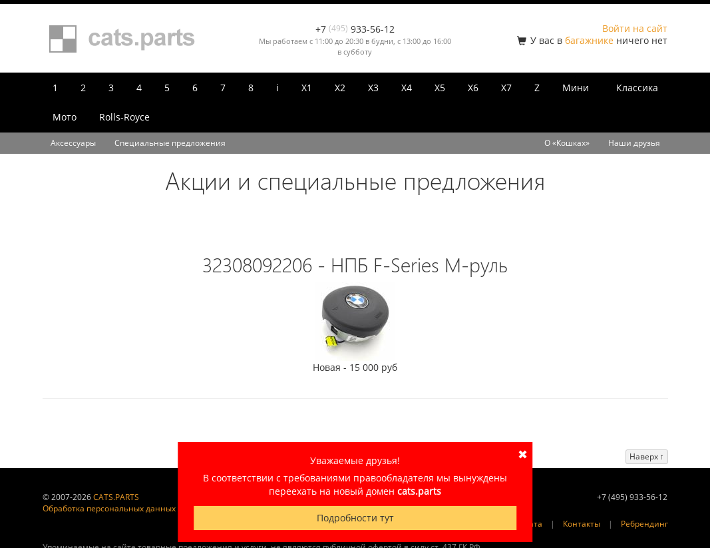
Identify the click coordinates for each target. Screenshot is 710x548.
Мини (575, 87)
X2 (340, 87)
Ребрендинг (644, 523)
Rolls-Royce (124, 117)
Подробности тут (355, 517)
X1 (306, 87)
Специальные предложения (170, 142)
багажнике (589, 40)
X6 (473, 87)
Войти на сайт (634, 28)
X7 (506, 87)
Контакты (581, 523)
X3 (373, 87)
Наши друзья (634, 142)
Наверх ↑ (646, 456)
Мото (65, 117)
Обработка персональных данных (109, 508)
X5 (440, 87)
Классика (637, 87)
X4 (406, 87)
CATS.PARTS (116, 497)
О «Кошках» (567, 142)
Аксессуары (73, 142)
